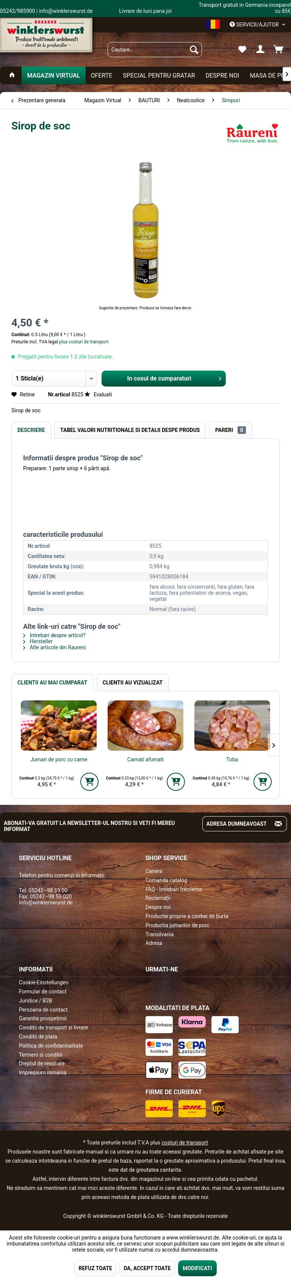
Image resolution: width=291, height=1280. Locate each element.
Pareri (230, 430)
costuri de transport (184, 1143)
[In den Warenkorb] (89, 782)
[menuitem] (155, 49)
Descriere (31, 430)
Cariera (154, 871)
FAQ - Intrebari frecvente (174, 889)
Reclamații (158, 898)
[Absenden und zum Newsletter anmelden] (278, 823)
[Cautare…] (155, 49)
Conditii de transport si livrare (53, 1027)
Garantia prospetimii (43, 1018)
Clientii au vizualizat (133, 683)
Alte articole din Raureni (54, 647)
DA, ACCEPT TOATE (147, 1268)
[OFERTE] (102, 75)
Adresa (154, 943)
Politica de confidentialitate (51, 1046)
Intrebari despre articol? (54, 635)
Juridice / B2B (35, 1001)
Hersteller (38, 641)
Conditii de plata (38, 1037)
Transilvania (160, 934)
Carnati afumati (145, 759)
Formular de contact (43, 991)
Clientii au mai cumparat (52, 683)
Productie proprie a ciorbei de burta (187, 916)
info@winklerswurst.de (46, 903)
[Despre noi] (222, 75)
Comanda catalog (166, 880)
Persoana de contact (43, 1010)
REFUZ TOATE (95, 1268)
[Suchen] (194, 49)
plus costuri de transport (83, 342)
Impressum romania (42, 1073)
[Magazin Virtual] (53, 75)
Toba (232, 759)
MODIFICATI (197, 1268)
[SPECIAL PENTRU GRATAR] (158, 75)
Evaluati (98, 394)
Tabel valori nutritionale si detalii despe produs (130, 430)
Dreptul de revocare (42, 1063)
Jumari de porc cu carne (58, 759)
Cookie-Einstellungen (43, 982)
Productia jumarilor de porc (178, 925)
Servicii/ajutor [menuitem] (255, 25)
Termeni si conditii (40, 1055)
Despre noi (158, 907)
